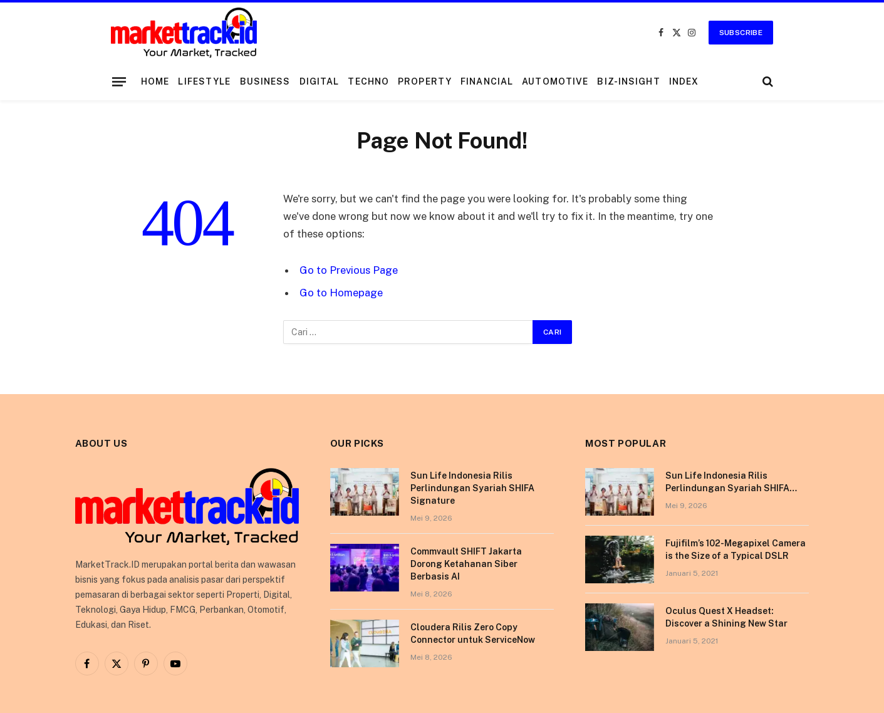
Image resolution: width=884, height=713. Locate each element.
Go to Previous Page (348, 270)
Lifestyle (204, 81)
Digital (319, 81)
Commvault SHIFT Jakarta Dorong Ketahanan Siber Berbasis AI (466, 563)
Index (684, 81)
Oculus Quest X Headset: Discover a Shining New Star (726, 617)
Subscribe (740, 32)
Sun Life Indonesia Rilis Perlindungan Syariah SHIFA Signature (472, 488)
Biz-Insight (628, 81)
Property (425, 81)
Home (155, 81)
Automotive (555, 81)
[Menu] (119, 81)
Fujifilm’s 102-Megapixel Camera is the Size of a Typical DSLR (735, 549)
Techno (368, 81)
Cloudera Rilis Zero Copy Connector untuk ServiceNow (472, 633)
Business (265, 81)
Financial (486, 81)
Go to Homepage (341, 292)
